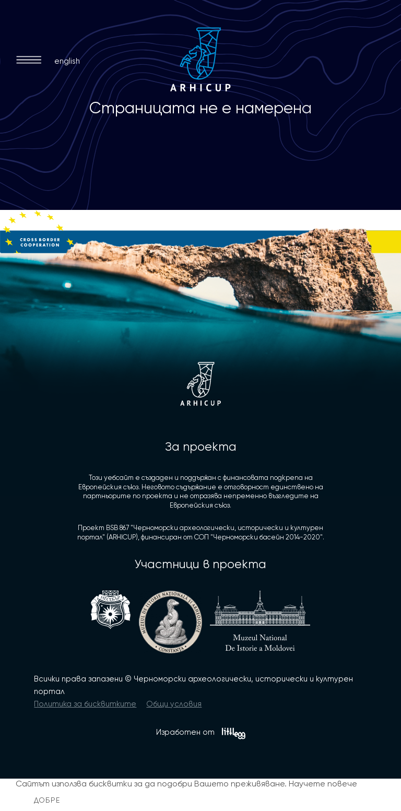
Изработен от (200, 733)
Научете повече (323, 784)
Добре (47, 800)
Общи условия (174, 704)
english (67, 61)
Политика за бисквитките (85, 704)
